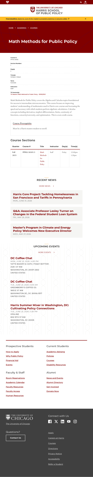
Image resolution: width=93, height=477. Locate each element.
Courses (33, 28)
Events (9, 365)
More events (44, 252)
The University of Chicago (18, 424)
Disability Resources (56, 365)
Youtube (68, 421)
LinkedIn (62, 421)
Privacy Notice (55, 454)
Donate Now (52, 391)
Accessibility (54, 459)
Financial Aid (12, 360)
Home (11, 28)
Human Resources (15, 395)
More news (44, 186)
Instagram (75, 421)
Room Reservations (15, 378)
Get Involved (52, 387)
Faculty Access (13, 391)
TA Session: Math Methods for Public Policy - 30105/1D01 (28, 94)
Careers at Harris (56, 438)
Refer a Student (55, 464)
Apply (51, 433)
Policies (50, 356)
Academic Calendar (15, 382)
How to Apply (12, 352)
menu (85, 2)
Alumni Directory (54, 382)
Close (85, 19)
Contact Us (15, 438)
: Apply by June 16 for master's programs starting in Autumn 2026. (36, 19)
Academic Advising (55, 352)
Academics (21, 28)
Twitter (56, 421)
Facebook (50, 421)
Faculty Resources (14, 387)
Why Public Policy (14, 356)
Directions (53, 448)
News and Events (54, 378)
